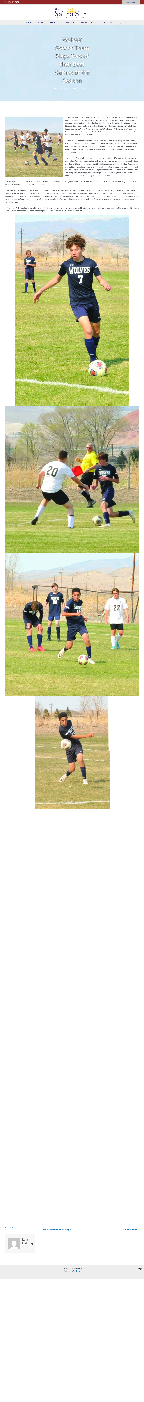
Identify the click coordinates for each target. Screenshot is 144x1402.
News (40, 23)
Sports (53, 23)
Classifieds (69, 23)
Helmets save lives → (130, 1230)
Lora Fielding (72, 89)
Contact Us (107, 23)
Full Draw (76, 1271)
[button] (131, 2)
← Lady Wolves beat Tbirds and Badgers (55, 1230)
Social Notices (88, 23)
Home (28, 23)
